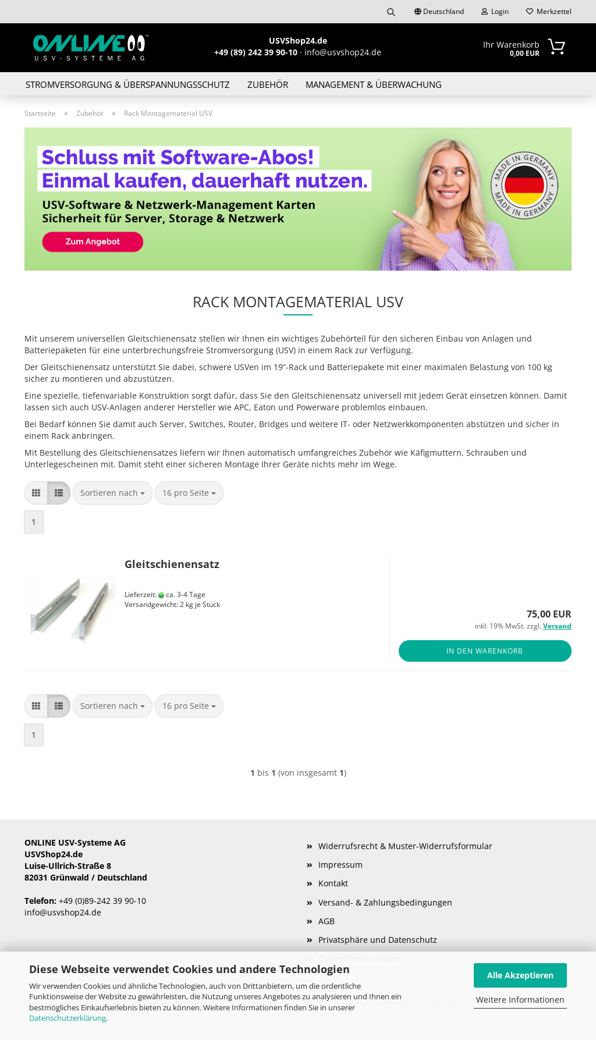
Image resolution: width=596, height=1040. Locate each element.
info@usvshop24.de (62, 912)
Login (495, 11)
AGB (326, 921)
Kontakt (333, 883)
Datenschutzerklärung (67, 1018)
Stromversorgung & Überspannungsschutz (128, 84)
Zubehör (267, 84)
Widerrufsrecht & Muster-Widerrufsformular (405, 845)
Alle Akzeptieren (520, 975)
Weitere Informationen (520, 999)
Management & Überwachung (374, 84)
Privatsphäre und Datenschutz (377, 939)
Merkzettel (549, 11)
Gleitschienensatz (172, 564)
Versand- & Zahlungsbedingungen (385, 902)
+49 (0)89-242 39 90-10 (102, 900)
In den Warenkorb (484, 651)
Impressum (340, 864)
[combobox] (112, 493)
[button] (36, 493)
